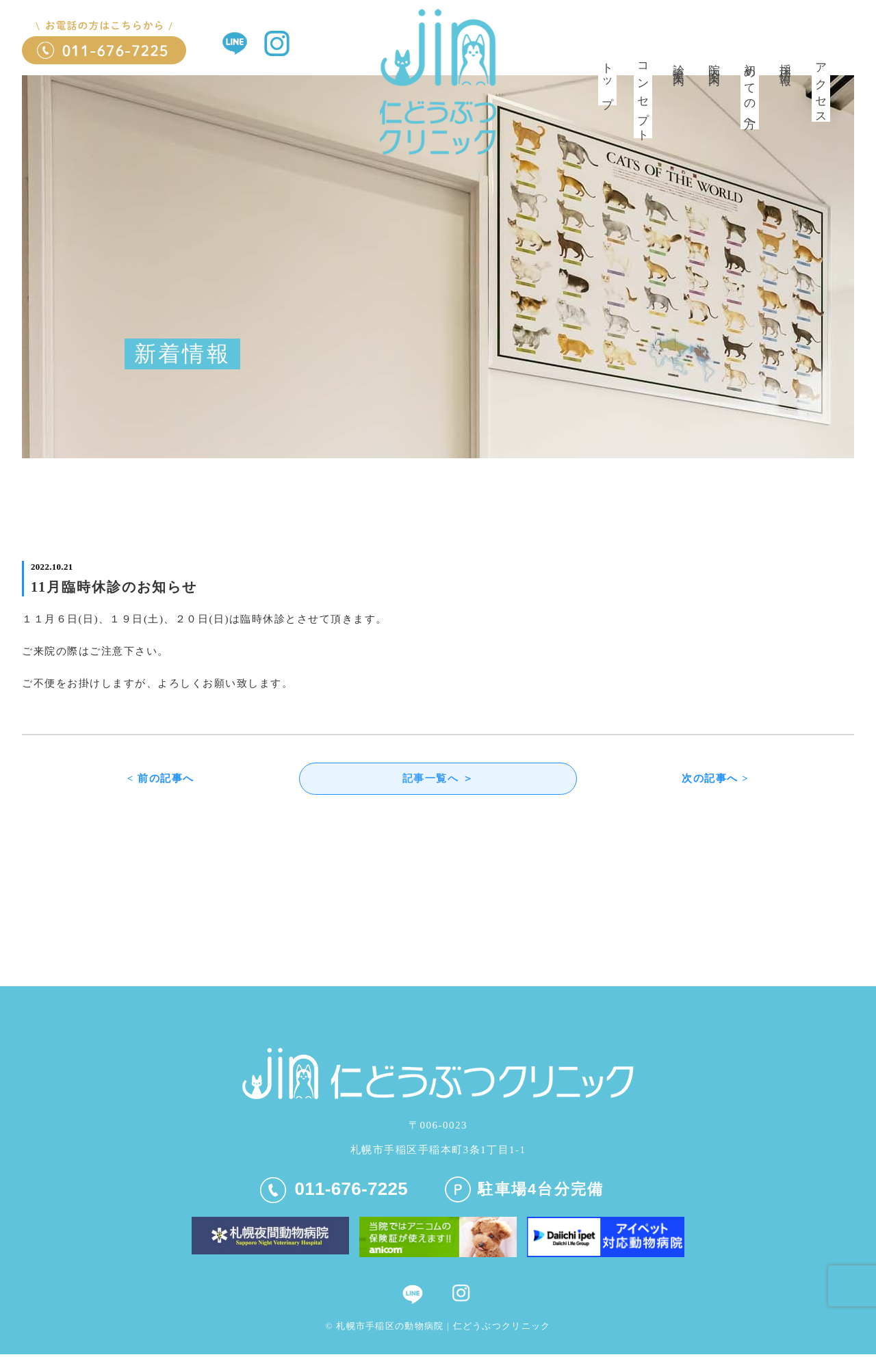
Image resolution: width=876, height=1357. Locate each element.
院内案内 (714, 62)
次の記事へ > (715, 779)
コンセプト (642, 96)
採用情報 (785, 62)
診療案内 (678, 62)
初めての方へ (749, 92)
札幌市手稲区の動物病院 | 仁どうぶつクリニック (443, 1328)
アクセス (820, 88)
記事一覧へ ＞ (438, 779)
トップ (607, 80)
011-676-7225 (334, 1191)
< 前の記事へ (160, 779)
